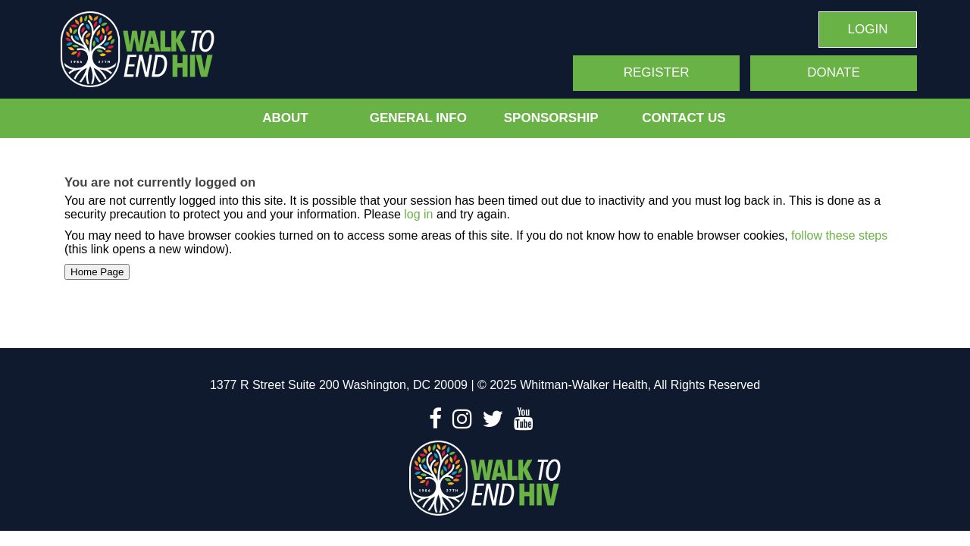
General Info (418, 118)
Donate (833, 72)
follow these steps (838, 235)
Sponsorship (551, 118)
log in (418, 214)
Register (657, 72)
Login (868, 29)
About (285, 118)
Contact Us (683, 118)
